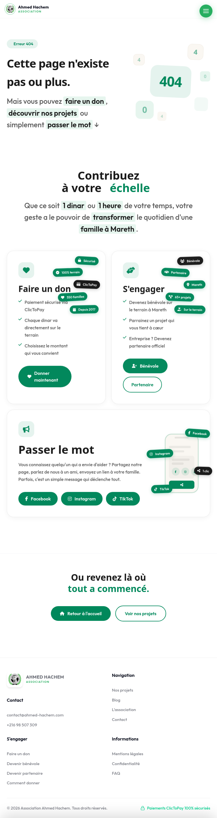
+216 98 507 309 (22, 724)
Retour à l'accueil (80, 613)
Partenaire (142, 388)
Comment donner (23, 782)
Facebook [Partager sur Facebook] (38, 500)
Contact (119, 719)
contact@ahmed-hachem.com (35, 715)
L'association (124, 709)
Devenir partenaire (25, 773)
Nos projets (122, 690)
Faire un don (18, 753)
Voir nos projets (141, 613)
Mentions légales (127, 753)
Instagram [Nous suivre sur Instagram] (82, 500)
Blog (116, 700)
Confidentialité (126, 763)
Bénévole (145, 369)
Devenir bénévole (23, 763)
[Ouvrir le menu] (205, 11)
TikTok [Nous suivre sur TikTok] (123, 500)
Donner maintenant (42, 378)
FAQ (116, 773)
